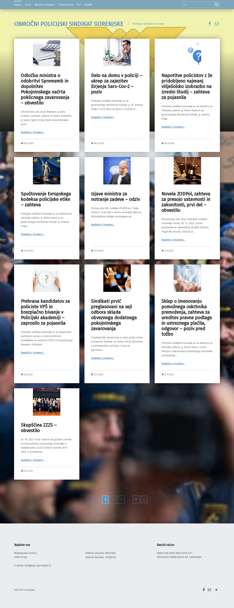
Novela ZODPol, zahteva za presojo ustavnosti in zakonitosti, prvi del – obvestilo (185, 202)
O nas (28, 4)
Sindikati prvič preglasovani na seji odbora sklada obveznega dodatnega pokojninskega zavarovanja (114, 314)
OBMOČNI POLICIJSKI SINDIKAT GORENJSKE (68, 23)
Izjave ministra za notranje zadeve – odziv (115, 196)
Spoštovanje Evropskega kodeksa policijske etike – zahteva (46, 199)
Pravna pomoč (65, 4)
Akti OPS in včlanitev (45, 4)
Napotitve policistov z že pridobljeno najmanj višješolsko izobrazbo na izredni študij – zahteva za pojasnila (186, 86)
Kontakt (88, 4)
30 (136, 499)
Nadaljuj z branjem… (33, 132)
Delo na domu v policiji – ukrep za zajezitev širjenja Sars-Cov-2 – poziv (116, 84)
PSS (79, 4)
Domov (18, 4)
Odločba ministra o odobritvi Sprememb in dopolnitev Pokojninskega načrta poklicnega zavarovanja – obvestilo (45, 89)
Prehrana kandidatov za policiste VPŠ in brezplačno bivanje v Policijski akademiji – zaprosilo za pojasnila (45, 312)
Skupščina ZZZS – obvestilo (39, 427)
